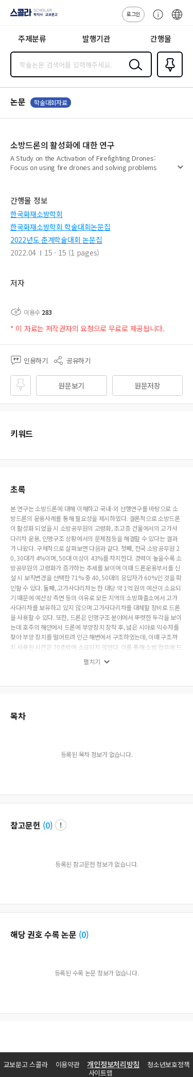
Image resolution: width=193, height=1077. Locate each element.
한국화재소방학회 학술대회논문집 (60, 227)
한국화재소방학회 (36, 214)
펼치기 (180, 171)
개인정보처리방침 (113, 1064)
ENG (177, 19)
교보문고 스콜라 (26, 1064)
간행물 (160, 38)
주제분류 (32, 38)
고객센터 (155, 19)
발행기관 (96, 38)
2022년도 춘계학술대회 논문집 (56, 239)
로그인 (133, 14)
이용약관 (68, 1064)
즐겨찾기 (168, 76)
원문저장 (147, 385)
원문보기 (71, 385)
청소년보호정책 (168, 1064)
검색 (133, 72)
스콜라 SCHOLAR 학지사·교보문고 (31, 15)
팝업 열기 (60, 825)
